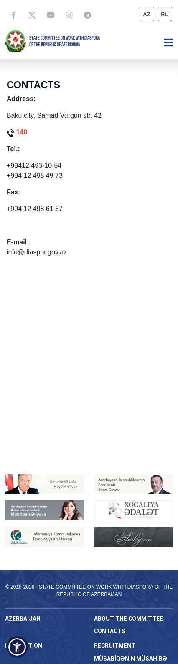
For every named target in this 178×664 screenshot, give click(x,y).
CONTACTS (109, 631)
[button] (17, 647)
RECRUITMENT (114, 645)
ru (165, 14)
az (146, 14)
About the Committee (128, 618)
